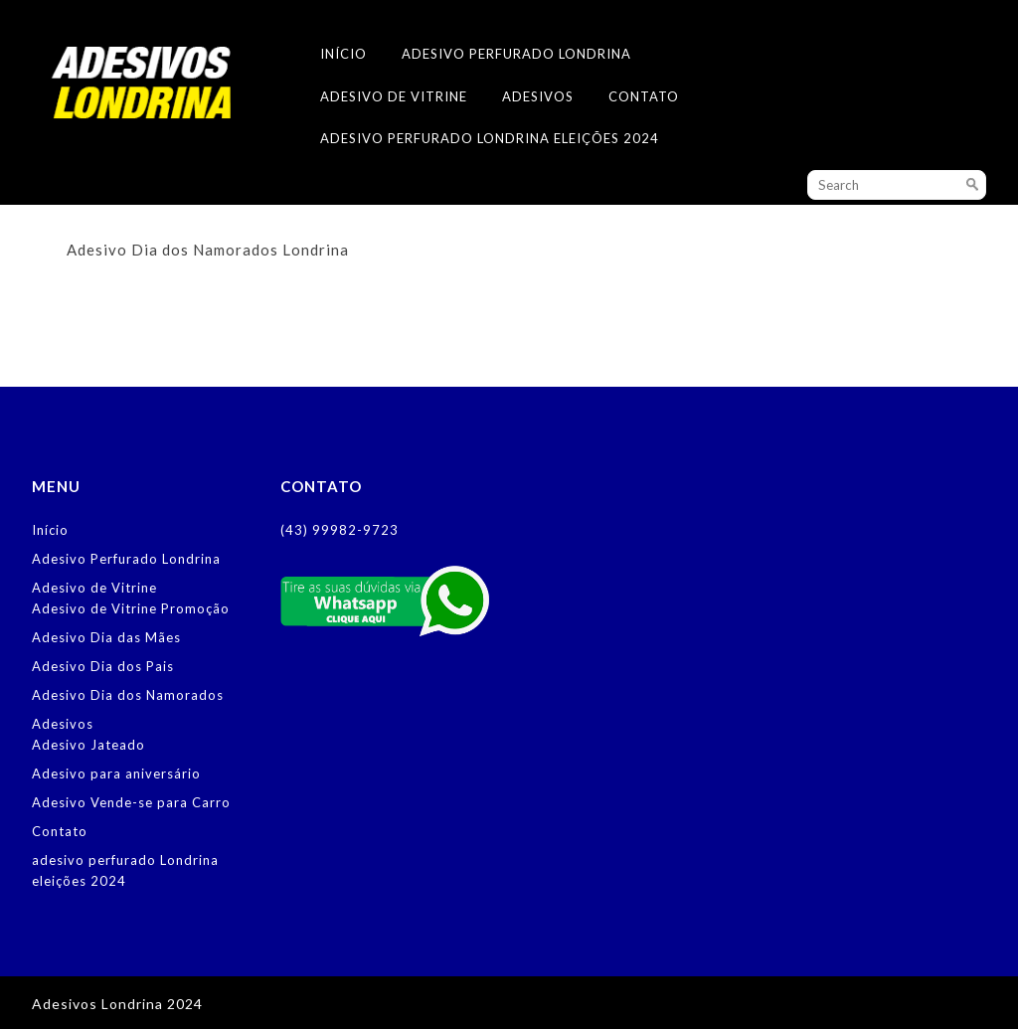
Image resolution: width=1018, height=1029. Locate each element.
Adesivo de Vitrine (393, 96)
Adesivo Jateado (88, 745)
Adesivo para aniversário (116, 773)
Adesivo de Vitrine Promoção (131, 608)
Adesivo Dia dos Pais (103, 666)
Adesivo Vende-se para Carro (131, 802)
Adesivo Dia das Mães (106, 637)
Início (343, 54)
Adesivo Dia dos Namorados (128, 695)
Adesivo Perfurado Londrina (516, 54)
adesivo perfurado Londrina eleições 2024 (489, 138)
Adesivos (538, 96)
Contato (643, 96)
